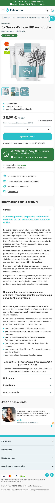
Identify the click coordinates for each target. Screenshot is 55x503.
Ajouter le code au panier (28, 4)
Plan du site (5, 490)
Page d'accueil (7, 18)
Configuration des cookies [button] (39, 490)
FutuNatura (5, 23)
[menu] (3, 10)
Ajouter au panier (27, 137)
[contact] (47, 10)
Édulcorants (21, 18)
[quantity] (27, 129)
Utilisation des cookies (20, 490)
